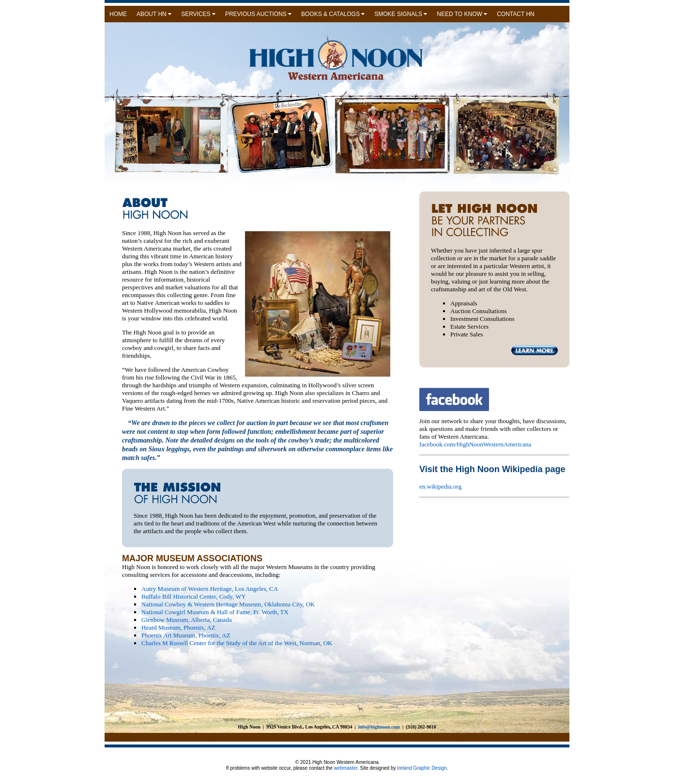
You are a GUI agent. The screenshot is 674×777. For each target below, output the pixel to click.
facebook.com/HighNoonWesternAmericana (475, 444)
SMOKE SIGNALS (400, 14)
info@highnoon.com (379, 726)
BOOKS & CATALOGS (333, 14)
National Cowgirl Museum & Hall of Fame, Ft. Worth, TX (215, 612)
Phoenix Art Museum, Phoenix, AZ (185, 635)
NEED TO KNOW (462, 14)
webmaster (345, 768)
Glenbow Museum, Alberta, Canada (186, 619)
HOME (118, 14)
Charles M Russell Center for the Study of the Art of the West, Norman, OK (236, 643)
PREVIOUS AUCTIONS (258, 14)
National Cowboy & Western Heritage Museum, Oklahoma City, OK (228, 604)
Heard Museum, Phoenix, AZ (178, 627)
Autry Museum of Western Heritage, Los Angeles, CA (209, 588)
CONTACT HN (516, 14)
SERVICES (198, 14)
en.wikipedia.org (440, 486)
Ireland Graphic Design (421, 768)
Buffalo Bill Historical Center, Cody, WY (193, 596)
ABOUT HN (154, 14)
